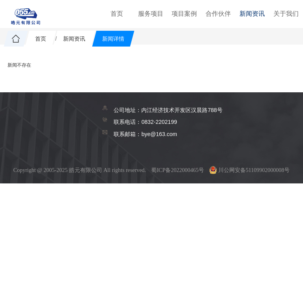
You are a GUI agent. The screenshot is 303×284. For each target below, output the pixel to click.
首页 (116, 13)
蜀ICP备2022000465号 (177, 170)
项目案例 (184, 13)
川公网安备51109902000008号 (249, 170)
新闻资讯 (252, 13)
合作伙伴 (218, 13)
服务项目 (150, 13)
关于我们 (286, 13)
